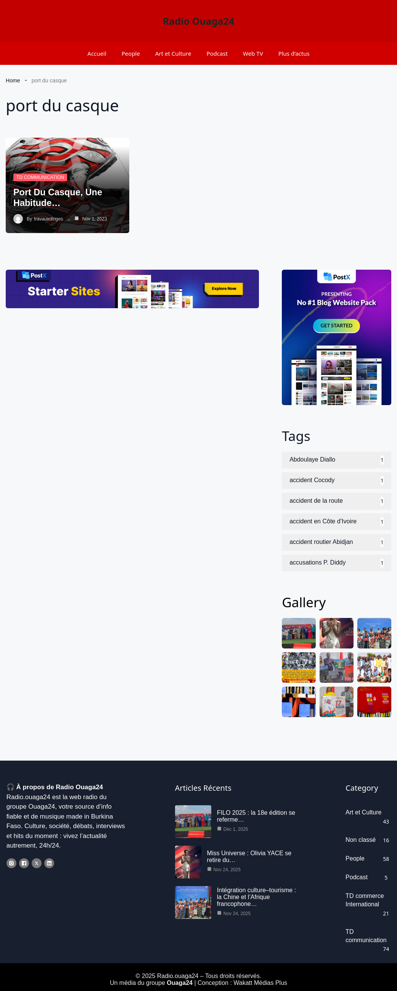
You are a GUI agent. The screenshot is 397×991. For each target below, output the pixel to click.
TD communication (39, 177)
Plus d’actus (294, 53)
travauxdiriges (48, 219)
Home (13, 80)
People (131, 53)
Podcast (217, 53)
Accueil (96, 53)
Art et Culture (173, 53)
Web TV (253, 53)
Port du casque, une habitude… (58, 197)
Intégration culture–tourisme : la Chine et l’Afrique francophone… (256, 900)
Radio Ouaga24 (198, 20)
